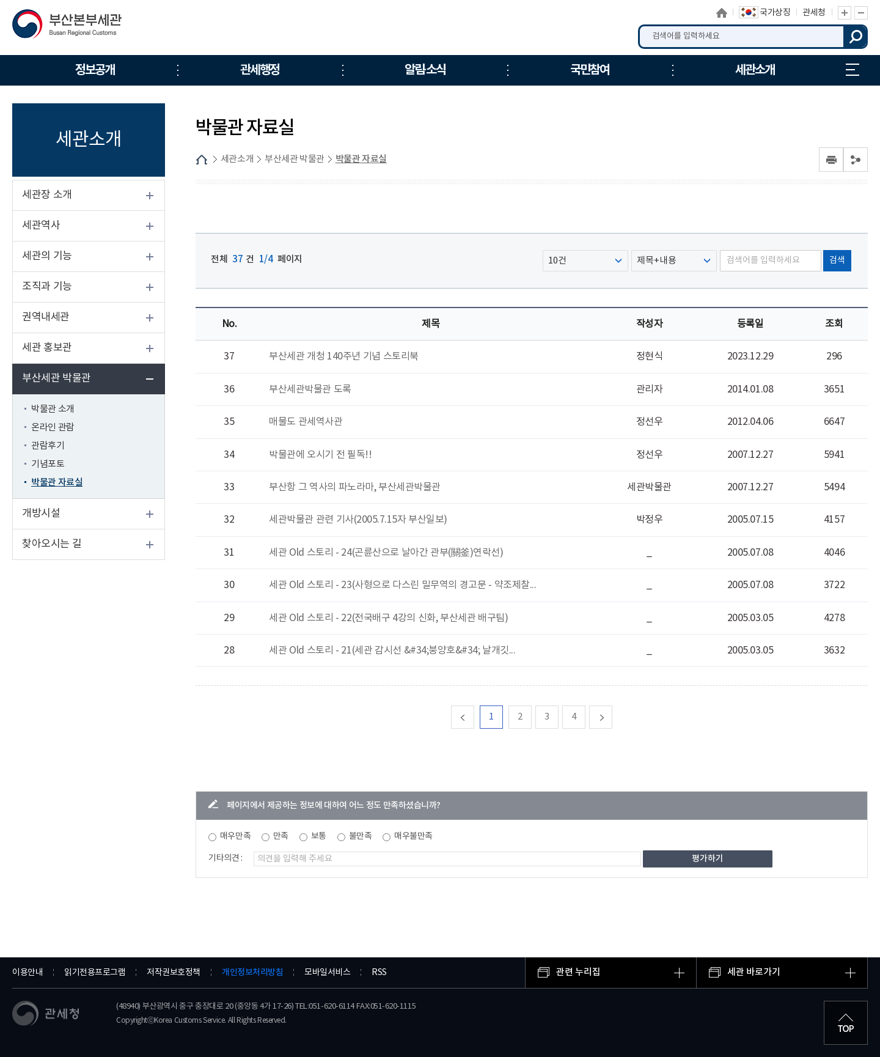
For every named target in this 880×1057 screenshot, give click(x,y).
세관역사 (41, 225)
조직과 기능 (47, 287)
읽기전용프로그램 (94, 973)
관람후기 (47, 446)
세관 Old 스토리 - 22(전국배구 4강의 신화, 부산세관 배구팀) (388, 618)
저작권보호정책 (173, 973)
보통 (318, 836)
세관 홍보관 (47, 348)
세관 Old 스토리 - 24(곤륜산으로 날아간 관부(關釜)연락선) (386, 552)
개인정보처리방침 (252, 972)
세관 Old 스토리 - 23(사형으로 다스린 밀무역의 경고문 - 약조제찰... (402, 585)
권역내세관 (46, 317)
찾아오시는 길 (51, 544)
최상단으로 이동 (845, 1022)
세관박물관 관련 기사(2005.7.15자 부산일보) (358, 519)
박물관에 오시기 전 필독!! (320, 454)
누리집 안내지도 (852, 70)
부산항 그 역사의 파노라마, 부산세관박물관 (355, 487)
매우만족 (235, 836)
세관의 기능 (47, 256)
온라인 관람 (53, 427)
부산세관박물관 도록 (310, 389)
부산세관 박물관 (56, 378)
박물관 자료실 (56, 482)
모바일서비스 (327, 973)
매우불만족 (413, 836)
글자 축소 (861, 13)
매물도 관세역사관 (305, 421)
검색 (855, 36)
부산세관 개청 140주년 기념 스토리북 (344, 356)
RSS (379, 973)
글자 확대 (844, 13)
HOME (202, 159)
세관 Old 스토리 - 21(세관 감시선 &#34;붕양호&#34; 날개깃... (392, 650)
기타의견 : (225, 858)
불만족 (360, 836)
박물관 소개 (53, 409)
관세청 (814, 13)
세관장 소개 (47, 195)
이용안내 (27, 973)
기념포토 (47, 464)
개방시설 (41, 513)
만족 (280, 836)
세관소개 (237, 159)
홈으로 (721, 13)
